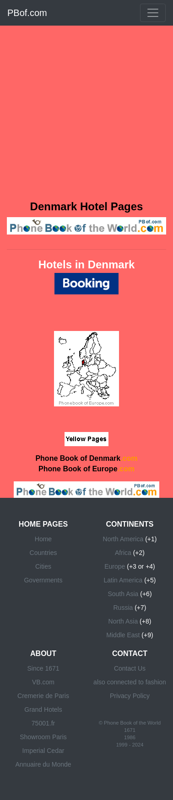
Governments (43, 580)
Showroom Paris (43, 737)
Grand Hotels (43, 709)
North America (123, 539)
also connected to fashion (129, 682)
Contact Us (130, 668)
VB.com (43, 682)
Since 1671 (43, 668)
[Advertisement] (86, 111)
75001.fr (43, 723)
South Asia (123, 593)
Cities (43, 566)
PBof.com (27, 13)
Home (43, 539)
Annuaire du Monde (43, 764)
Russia (123, 607)
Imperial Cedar (43, 750)
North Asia (123, 621)
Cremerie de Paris (43, 695)
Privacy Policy (130, 695)
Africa (123, 552)
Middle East (123, 635)
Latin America (122, 580)
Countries (43, 552)
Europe (114, 566)
